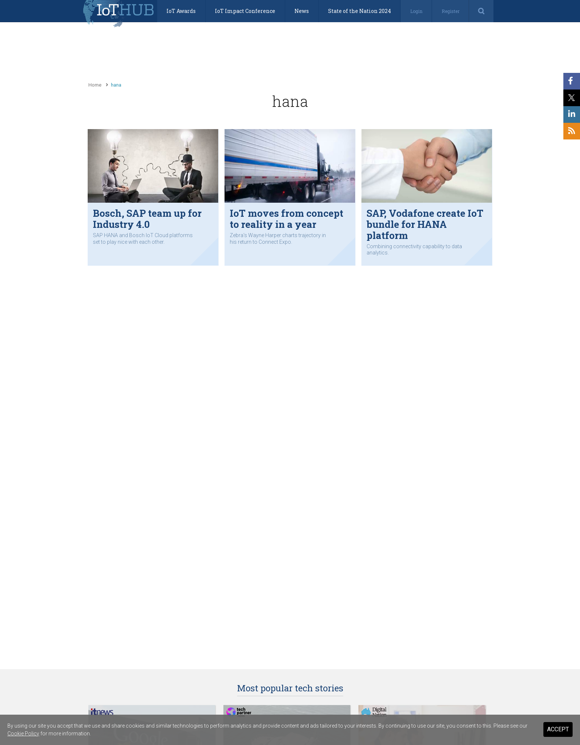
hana (116, 85)
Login (416, 11)
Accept (558, 729)
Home (94, 85)
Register (450, 11)
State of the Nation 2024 (359, 10)
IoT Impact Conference (245, 10)
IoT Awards (181, 10)
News (301, 10)
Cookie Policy (23, 733)
